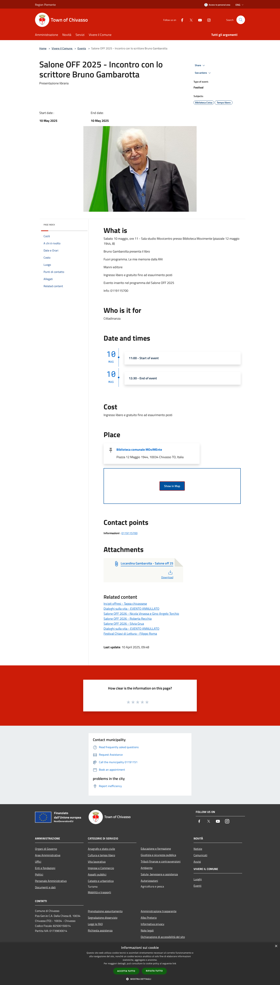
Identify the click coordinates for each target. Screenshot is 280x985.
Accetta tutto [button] (126, 971)
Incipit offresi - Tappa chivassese (125, 603)
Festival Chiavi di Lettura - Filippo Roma (130, 633)
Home (42, 48)
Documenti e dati (45, 887)
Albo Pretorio (149, 917)
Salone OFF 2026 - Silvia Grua (124, 623)
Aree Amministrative (47, 855)
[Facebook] (180, 19)
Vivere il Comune (62, 48)
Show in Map (172, 486)
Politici (39, 874)
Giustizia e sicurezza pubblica (158, 855)
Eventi (197, 886)
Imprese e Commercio (101, 868)
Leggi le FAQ (95, 924)
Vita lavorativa (97, 861)
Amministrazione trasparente (158, 911)
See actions (203, 73)
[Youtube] (198, 19)
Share (200, 65)
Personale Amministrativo (51, 881)
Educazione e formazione (156, 848)
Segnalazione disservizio (102, 917)
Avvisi (197, 861)
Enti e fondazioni (45, 868)
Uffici (38, 861)
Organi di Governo (46, 849)
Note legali (147, 930)
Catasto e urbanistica (101, 881)
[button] (140, 979)
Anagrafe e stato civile (101, 849)
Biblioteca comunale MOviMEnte (139, 449)
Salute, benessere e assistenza (159, 874)
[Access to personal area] (217, 5)
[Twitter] (189, 19)
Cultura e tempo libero (101, 855)
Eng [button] (240, 5)
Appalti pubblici (97, 874)
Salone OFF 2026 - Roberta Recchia (128, 618)
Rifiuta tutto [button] (154, 970)
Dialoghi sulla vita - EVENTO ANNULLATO (131, 608)
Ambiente (146, 868)
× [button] (276, 946)
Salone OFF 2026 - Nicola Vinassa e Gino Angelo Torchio (141, 613)
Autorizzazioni (149, 881)
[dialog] (140, 963)
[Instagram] (207, 19)
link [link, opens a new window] (174, 963)
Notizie (198, 849)
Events (82, 48)
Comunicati (200, 855)
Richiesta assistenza (100, 930)
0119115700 (129, 533)
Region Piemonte (45, 4)
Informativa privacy (152, 924)
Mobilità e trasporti (99, 892)
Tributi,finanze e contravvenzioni (161, 861)
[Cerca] (240, 20)
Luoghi (198, 879)
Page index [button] (49, 224)
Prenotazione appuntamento (105, 911)
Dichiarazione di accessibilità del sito (163, 937)
